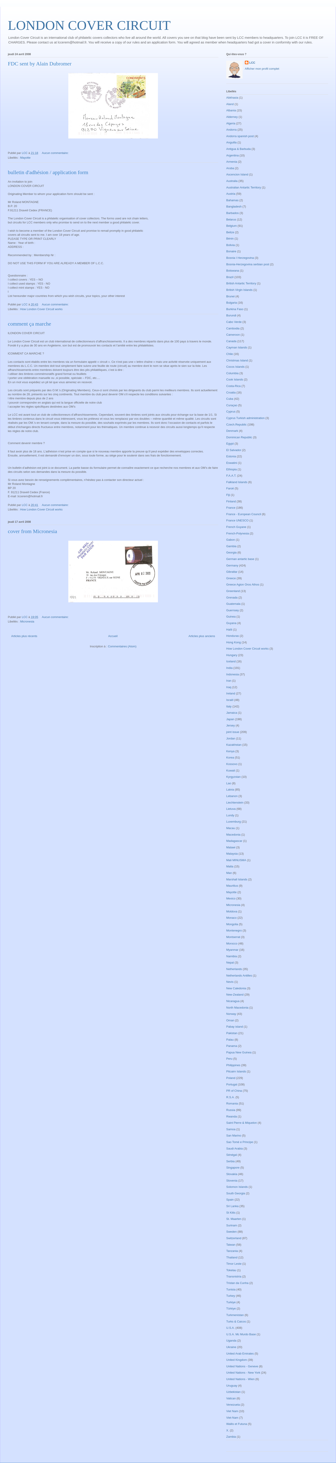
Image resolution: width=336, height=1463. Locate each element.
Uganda (231, 1340)
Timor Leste (233, 1263)
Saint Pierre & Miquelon (241, 1122)
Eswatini (231, 463)
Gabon (230, 539)
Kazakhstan (233, 744)
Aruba (230, 168)
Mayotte (25, 157)
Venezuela (233, 1404)
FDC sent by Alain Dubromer (39, 64)
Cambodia (232, 328)
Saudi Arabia (234, 1148)
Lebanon (232, 796)
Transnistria (233, 1276)
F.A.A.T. (231, 475)
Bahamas (232, 200)
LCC (252, 62)
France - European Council (243, 514)
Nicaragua (232, 1001)
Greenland (233, 591)
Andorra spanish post (240, 136)
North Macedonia (237, 1007)
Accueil (113, 636)
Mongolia (232, 924)
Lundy (230, 815)
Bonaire (231, 251)
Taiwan (230, 1244)
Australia (232, 181)
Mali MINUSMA (236, 860)
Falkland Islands (236, 482)
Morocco (231, 943)
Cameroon (233, 334)
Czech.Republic (236, 424)
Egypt (230, 443)
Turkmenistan (235, 1315)
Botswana (232, 270)
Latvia (230, 789)
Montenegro (234, 930)
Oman (230, 1020)
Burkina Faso (234, 309)
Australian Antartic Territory (243, 187)
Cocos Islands (235, 366)
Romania (232, 1103)
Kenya (230, 751)
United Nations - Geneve (242, 1366)
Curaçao (231, 405)
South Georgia (235, 1193)
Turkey (230, 1295)
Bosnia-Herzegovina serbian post (247, 264)
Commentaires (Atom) (122, 646)
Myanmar (232, 949)
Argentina (232, 155)
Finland (231, 501)
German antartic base (240, 559)
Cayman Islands (236, 347)
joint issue (232, 732)
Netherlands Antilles (239, 975)
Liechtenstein (234, 802)
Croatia (231, 392)
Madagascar (234, 841)
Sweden (231, 1231)
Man (229, 873)
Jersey (230, 725)
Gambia (231, 546)
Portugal (231, 1084)
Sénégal (231, 1154)
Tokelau (231, 1270)
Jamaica (231, 712)
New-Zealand (234, 994)
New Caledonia (236, 988)
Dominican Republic (239, 437)
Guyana (231, 623)
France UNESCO (237, 520)
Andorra (231, 129)
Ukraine (231, 1347)
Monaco (231, 917)
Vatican (231, 1398)
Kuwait (230, 770)
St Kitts (230, 1212)
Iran (228, 680)
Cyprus (230, 411)
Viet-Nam (232, 1417)
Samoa (230, 1129)
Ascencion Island (237, 174)
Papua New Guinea (239, 1052)
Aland (230, 104)
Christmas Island (237, 360)
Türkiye (231, 1308)
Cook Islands (234, 379)
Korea (230, 757)
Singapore (232, 1167)
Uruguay (231, 1385)
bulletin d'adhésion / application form (48, 172)
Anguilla (231, 142)
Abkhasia (232, 97)
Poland (230, 1078)
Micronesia (27, 621)
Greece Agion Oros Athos (242, 584)
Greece (231, 578)
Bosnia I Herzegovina (240, 257)
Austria (230, 193)
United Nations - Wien (240, 1379)
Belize (230, 232)
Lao (228, 783)
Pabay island (234, 1026)
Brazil (230, 277)
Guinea (231, 616)
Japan (230, 719)
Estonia (231, 456)
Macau (230, 828)
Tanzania (232, 1251)
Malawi (230, 847)
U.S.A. (230, 1327)
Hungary (231, 655)
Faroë (230, 488)
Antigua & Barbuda (238, 149)
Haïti (229, 629)
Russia (230, 1110)
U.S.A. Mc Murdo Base (241, 1334)
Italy (229, 706)
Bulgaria (231, 302)
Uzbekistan (233, 1392)
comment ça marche (29, 324)
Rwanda (231, 1116)
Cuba (229, 398)
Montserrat (233, 937)
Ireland (230, 693)
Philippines (233, 1065)
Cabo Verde (234, 322)
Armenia (231, 161)
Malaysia (232, 853)
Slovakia (231, 1174)
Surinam (231, 1225)
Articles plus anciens (202, 636)
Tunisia (230, 1289)
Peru (229, 1058)
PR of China (234, 1090)
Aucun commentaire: (55, 153)
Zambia (231, 1436)
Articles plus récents (24, 636)
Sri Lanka (232, 1206)
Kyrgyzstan (233, 776)
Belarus (231, 219)
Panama (231, 1046)
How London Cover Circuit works (41, 309)
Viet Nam (232, 1411)
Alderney (232, 117)
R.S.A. (230, 1097)
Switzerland (233, 1238)
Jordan (230, 738)
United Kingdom (236, 1359)
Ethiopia (231, 469)
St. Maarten (233, 1219)
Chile (229, 354)
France (230, 507)
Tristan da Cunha (237, 1283)
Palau (230, 1039)
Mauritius (232, 885)
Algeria (230, 123)
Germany (232, 565)
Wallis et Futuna (236, 1424)
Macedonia (233, 834)
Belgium (231, 225)
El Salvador (233, 450)
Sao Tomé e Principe (239, 1142)
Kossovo (231, 764)
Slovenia (231, 1180)
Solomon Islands (237, 1187)
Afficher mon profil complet (262, 68)
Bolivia (230, 245)
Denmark (232, 430)
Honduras (232, 635)
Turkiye (231, 1302)
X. (227, 1430)
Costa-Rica (233, 386)
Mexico (230, 898)
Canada (231, 341)
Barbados (232, 213)
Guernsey (232, 610)
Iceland (231, 661)
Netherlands (234, 969)
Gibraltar (231, 571)
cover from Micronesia (32, 531)
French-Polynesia (237, 533)
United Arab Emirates (240, 1353)
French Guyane (236, 527)
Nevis (230, 981)
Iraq (228, 687)
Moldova (231, 911)
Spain (230, 1199)
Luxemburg (233, 821)
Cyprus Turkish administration (245, 418)
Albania (231, 110)
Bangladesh (234, 206)
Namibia (231, 956)
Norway (231, 1014)
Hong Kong (233, 642)
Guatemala (233, 603)
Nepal (230, 962)
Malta (229, 866)
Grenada (232, 597)
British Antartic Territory (241, 283)
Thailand (231, 1257)
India (229, 668)
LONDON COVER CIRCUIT (89, 25)
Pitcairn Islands (236, 1071)
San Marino (233, 1135)
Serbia (230, 1161)
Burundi (231, 315)
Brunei (230, 296)
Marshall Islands (236, 879)
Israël (229, 700)
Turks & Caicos (236, 1321)
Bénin (230, 238)
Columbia (232, 373)
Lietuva (231, 808)
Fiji (228, 495)
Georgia (231, 552)
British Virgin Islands (239, 290)
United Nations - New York (243, 1372)
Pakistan (231, 1033)
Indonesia (232, 674)
